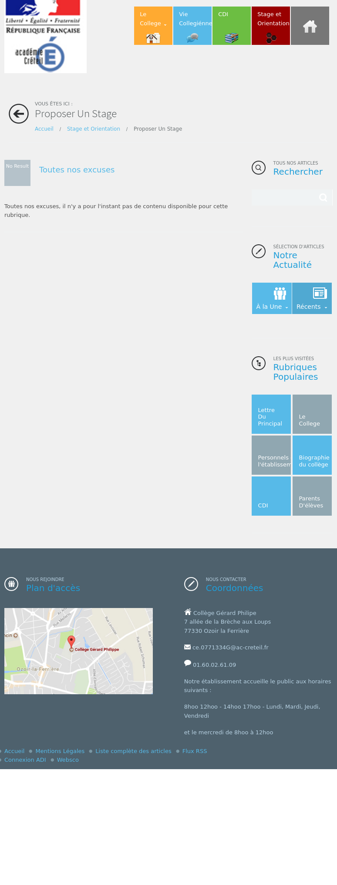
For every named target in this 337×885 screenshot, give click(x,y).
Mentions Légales (59, 751)
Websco (68, 760)
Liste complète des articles (133, 751)
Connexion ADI (25, 760)
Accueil (44, 129)
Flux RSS (194, 751)
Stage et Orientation (93, 129)
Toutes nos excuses (77, 169)
